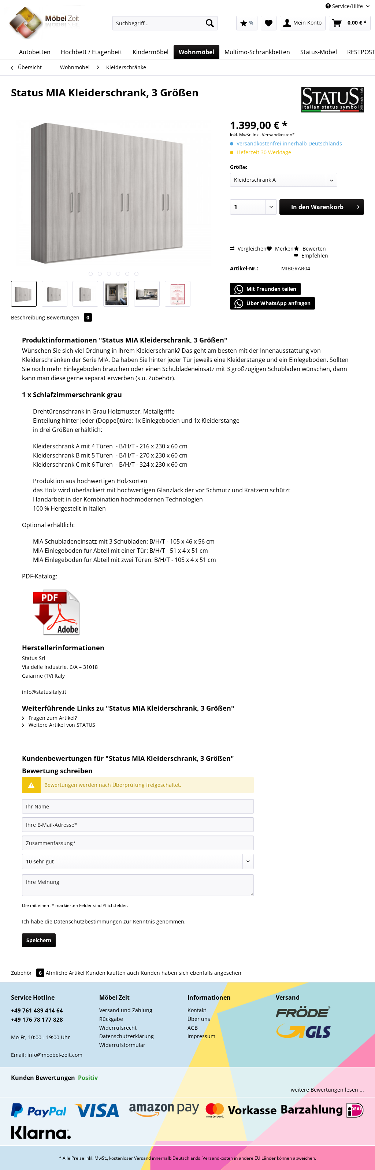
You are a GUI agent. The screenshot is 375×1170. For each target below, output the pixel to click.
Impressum (201, 1036)
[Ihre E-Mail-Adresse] (138, 824)
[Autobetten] (35, 52)
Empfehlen (311, 255)
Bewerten (310, 248)
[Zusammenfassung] (138, 843)
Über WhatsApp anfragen (272, 303)
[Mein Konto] (303, 23)
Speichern (38, 940)
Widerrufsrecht (118, 1027)
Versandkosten (218, 1158)
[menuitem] (165, 26)
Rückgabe (111, 1018)
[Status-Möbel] (318, 52)
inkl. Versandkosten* (274, 135)
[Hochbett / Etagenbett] (91, 52)
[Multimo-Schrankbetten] (257, 52)
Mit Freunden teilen (265, 289)
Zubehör (28, 972)
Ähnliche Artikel (65, 972)
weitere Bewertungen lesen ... (327, 1089)
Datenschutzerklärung (126, 1036)
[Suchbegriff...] (165, 23)
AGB (193, 1027)
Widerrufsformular (122, 1044)
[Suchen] (210, 23)
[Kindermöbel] (150, 52)
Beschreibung (28, 317)
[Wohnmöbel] (196, 52)
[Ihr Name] (138, 806)
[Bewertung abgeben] (138, 861)
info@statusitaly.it (44, 691)
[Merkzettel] (268, 23)
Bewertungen (69, 317)
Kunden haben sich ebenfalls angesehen (191, 972)
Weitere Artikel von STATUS (58, 724)
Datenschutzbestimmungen (88, 921)
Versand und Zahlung (125, 1010)
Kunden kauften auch (112, 972)
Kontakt (197, 1010)
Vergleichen (248, 248)
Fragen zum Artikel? (49, 717)
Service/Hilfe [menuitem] (345, 6)
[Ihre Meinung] (138, 885)
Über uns (199, 1018)
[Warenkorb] (350, 23)
